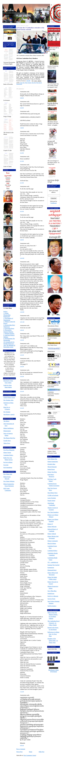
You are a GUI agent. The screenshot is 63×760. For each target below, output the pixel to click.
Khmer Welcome (52, 526)
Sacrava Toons (51, 598)
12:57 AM (22, 321)
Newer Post (19, 751)
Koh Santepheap (7, 467)
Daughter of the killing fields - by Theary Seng (53, 640)
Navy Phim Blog (52, 591)
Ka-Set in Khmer (7, 462)
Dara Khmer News (52, 492)
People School (51, 500)
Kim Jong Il (39, 82)
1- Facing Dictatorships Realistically (6, 315)
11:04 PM (22, 312)
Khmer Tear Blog (52, 472)
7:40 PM (22, 127)
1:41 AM (22, 355)
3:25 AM (22, 391)
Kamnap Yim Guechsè (53, 565)
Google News (7, 440)
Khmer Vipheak (52, 533)
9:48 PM (22, 239)
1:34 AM (22, 340)
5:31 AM (22, 408)
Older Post (41, 751)
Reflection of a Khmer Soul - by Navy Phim (53, 634)
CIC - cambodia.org (53, 562)
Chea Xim (22, 82)
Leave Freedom (52, 498)
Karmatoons (51, 567)
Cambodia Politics (8, 455)
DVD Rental (53, 671)
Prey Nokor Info (7, 474)
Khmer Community (53, 541)
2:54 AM (22, 366)
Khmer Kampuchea (53, 461)
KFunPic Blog (51, 464)
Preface (5, 311)
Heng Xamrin (28, 82)
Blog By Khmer (52, 543)
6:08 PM (22, 97)
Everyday (5, 465)
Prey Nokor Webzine (8, 481)
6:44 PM (22, 107)
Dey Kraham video (8, 400)
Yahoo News (6, 443)
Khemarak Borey (52, 570)
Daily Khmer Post (52, 459)
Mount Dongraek (52, 466)
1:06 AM (22, 330)
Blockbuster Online (53, 670)
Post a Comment (20, 749)
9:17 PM (22, 161)
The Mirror (6, 421)
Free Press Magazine (8, 450)
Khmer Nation (7, 452)
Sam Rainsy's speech (8, 414)
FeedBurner (53, 203)
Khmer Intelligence (8, 428)
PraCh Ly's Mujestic (53, 596)
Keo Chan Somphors (53, 512)
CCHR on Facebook (53, 495)
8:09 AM (22, 745)
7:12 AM (22, 691)
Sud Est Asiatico (52, 606)
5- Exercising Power (8, 328)
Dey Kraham (6, 412)
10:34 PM (22, 258)
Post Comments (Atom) (30, 755)
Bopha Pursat (51, 469)
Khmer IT (50, 524)
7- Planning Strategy (8, 333)
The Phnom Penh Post (9, 438)
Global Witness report (9, 397)
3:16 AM (22, 376)
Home (30, 751)
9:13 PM (22, 152)
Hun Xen (34, 82)
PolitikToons (51, 593)
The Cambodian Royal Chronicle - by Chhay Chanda (53, 623)
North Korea (19, 84)
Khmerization (7, 431)
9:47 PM (22, 211)
